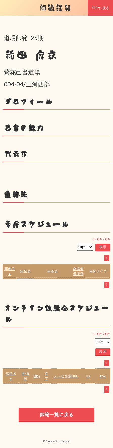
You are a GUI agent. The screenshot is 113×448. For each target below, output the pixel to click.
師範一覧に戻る (56, 414)
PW (103, 376)
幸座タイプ (98, 271)
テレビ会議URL (66, 376)
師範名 (25, 271)
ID (88, 376)
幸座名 (52, 271)
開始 (36, 376)
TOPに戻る (100, 8)
